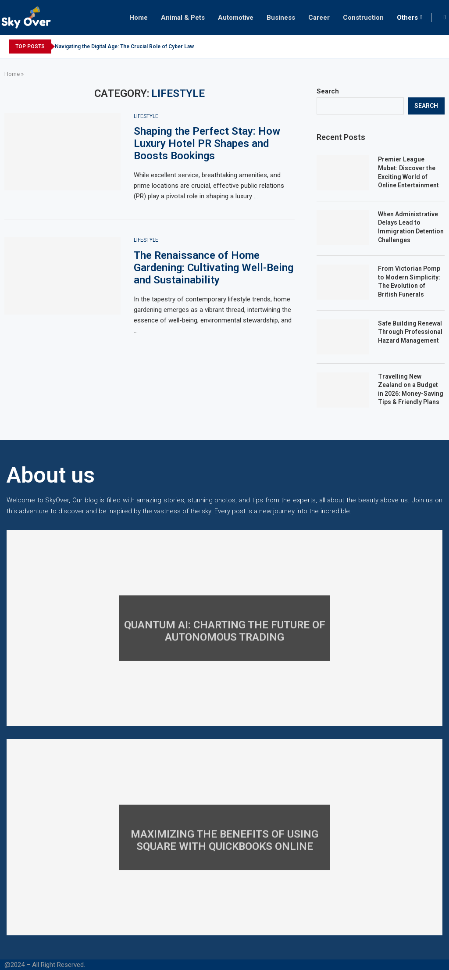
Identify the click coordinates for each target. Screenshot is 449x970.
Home (138, 17)
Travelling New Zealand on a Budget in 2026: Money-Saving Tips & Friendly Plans (410, 389)
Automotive (235, 17)
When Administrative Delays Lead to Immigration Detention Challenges (411, 227)
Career (319, 17)
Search (328, 91)
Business (281, 17)
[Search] (444, 17)
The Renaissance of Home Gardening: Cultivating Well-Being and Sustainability (213, 267)
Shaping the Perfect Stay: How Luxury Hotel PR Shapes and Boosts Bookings (207, 143)
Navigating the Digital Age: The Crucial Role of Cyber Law (124, 46)
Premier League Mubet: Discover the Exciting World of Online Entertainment (408, 172)
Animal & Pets (183, 17)
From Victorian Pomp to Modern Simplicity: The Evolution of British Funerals (409, 281)
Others (407, 17)
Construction (363, 17)
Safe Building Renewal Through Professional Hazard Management (410, 332)
